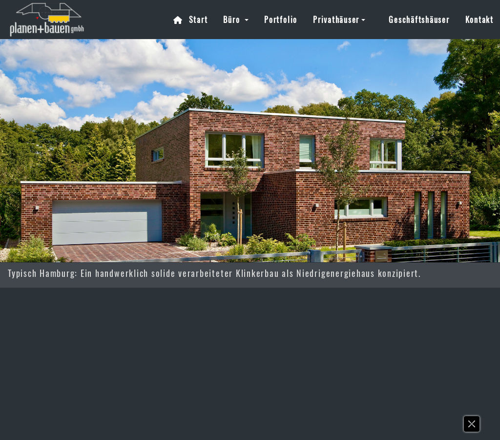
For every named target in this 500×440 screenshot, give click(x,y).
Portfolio (280, 19)
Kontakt (479, 19)
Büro (233, 19)
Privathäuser (336, 19)
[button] (472, 426)
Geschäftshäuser (419, 19)
